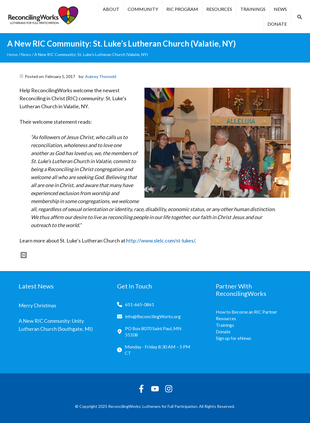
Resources (219, 9)
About (111, 9)
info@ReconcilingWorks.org (153, 316)
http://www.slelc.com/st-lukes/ (160, 240)
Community (143, 9)
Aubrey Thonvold (100, 76)
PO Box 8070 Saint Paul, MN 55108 (153, 331)
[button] (299, 17)
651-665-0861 (139, 304)
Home (12, 54)
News (280, 9)
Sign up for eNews (233, 338)
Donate (277, 24)
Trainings (252, 9)
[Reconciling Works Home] (42, 16)
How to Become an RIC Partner (246, 311)
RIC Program (182, 9)
